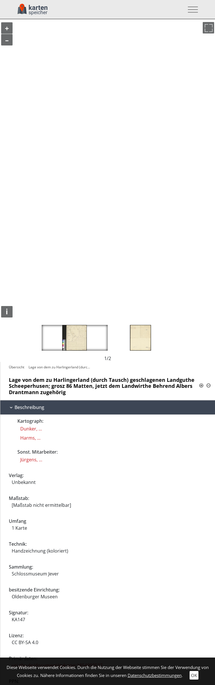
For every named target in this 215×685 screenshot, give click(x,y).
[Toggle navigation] (191, 9)
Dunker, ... (31, 429)
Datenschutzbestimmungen (155, 675)
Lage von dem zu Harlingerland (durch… (60, 367)
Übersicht (16, 367)
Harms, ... (30, 438)
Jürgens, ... (31, 459)
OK (194, 675)
